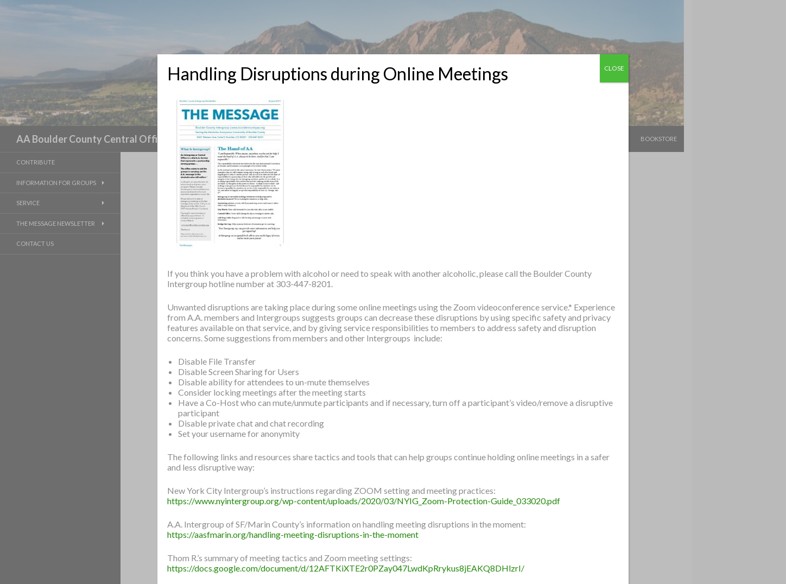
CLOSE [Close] (614, 68)
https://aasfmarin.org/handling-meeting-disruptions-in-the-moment (293, 534)
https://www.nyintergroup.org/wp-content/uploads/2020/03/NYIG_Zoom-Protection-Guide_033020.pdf (363, 501)
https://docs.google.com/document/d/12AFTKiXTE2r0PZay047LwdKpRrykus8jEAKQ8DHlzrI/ (345, 568)
